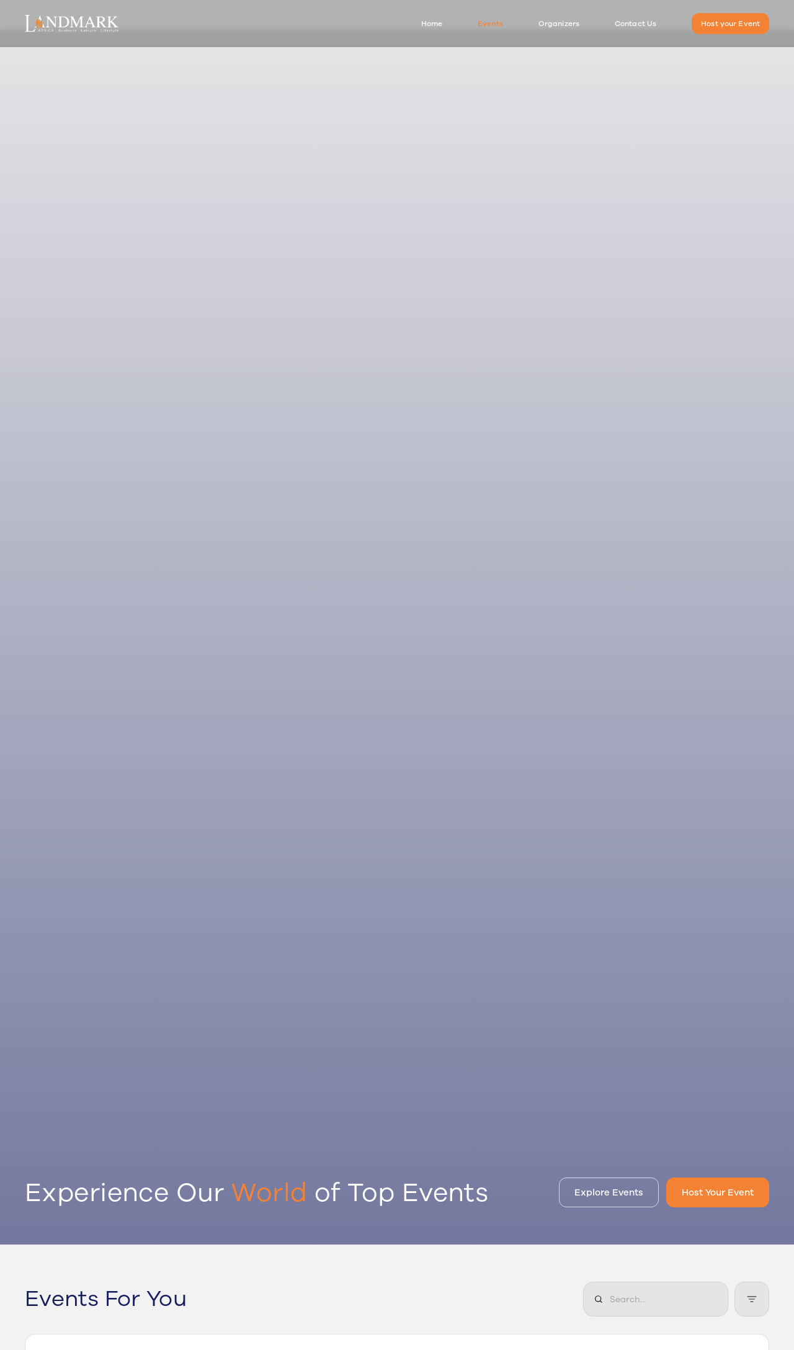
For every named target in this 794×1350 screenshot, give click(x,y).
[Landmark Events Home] (72, 23)
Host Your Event (718, 1192)
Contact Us (635, 24)
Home (431, 24)
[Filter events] (751, 1299)
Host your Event (730, 24)
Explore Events (608, 1192)
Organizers (558, 24)
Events (490, 24)
